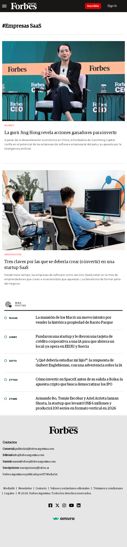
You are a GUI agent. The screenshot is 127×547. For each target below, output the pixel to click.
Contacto (41, 488)
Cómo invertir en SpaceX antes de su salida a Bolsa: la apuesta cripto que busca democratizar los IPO (79, 382)
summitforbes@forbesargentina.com (34, 461)
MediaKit (9, 488)
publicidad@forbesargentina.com (34, 449)
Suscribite (93, 6)
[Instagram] (64, 505)
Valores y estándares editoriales (70, 488)
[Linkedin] (79, 505)
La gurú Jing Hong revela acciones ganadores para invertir (60, 133)
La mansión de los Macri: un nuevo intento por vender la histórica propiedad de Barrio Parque (74, 320)
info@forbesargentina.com (28, 455)
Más (69, 304)
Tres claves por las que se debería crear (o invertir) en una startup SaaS (59, 265)
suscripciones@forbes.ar (34, 468)
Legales (9, 493)
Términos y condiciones (108, 488)
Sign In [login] (112, 6)
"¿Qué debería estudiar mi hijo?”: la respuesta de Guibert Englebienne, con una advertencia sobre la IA (79, 363)
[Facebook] (50, 505)
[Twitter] (57, 505)
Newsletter (25, 488)
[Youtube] (71, 505)
